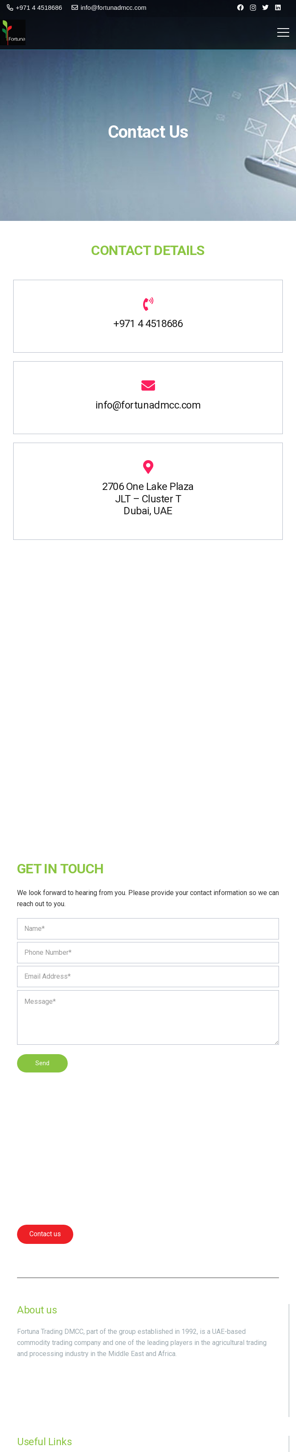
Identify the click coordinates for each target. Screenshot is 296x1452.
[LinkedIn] (278, 7)
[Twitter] (265, 7)
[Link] (13, 32)
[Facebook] (240, 7)
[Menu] (283, 32)
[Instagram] (253, 8)
